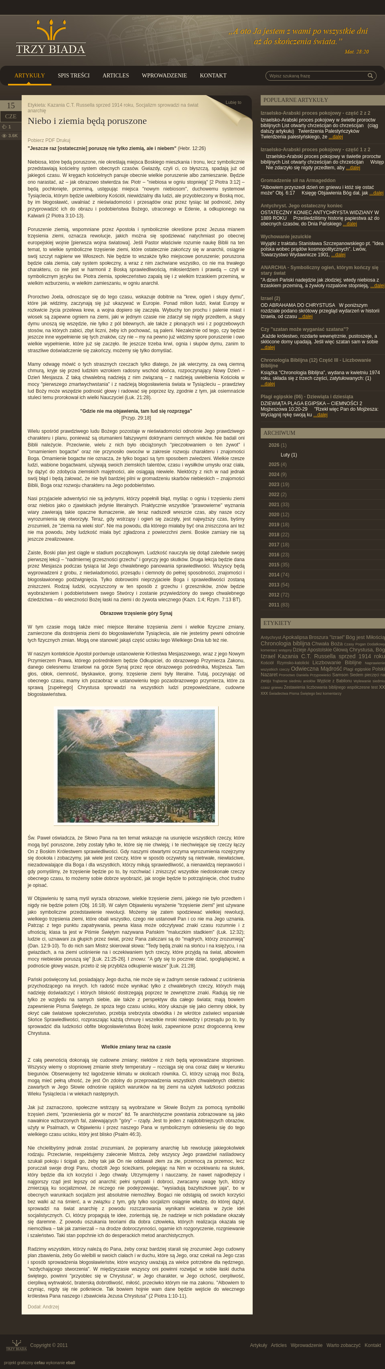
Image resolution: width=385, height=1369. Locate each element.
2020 (279, 514)
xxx (264, 693)
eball (70, 1363)
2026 (278, 445)
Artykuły (29, 76)
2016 (279, 555)
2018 (279, 534)
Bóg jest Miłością (365, 637)
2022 (278, 494)
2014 (279, 575)
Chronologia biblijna (285, 643)
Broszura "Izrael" (326, 637)
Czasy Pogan (355, 644)
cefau (39, 1363)
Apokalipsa (295, 637)
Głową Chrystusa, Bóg (359, 650)
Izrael (268, 656)
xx (382, 686)
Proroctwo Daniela (293, 675)
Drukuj (63, 140)
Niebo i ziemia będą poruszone (87, 121)
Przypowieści (320, 675)
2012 (279, 595)
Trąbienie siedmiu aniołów (293, 681)
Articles (116, 76)
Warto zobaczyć (343, 1345)
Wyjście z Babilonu (334, 681)
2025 (278, 464)
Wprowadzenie (164, 76)
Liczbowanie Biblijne (337, 662)
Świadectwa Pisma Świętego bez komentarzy (305, 694)
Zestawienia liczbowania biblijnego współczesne (327, 687)
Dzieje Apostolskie (312, 650)
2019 (279, 524)
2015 (279, 565)
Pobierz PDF (41, 140)
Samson (340, 674)
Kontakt (213, 76)
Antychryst (271, 637)
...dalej (335, 137)
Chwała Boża (327, 644)
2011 (279, 605)
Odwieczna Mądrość (316, 668)
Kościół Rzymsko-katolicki (285, 663)
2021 (279, 504)
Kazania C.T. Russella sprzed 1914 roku (90, 105)
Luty (289, 455)
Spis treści (74, 76)
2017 (279, 545)
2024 (278, 474)
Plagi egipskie (357, 669)
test (374, 687)
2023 (279, 484)
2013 (279, 585)
